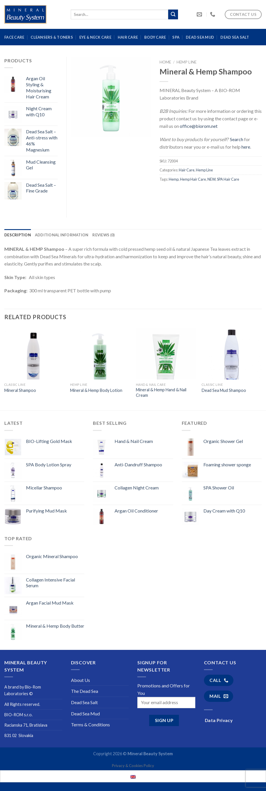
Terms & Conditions (90, 724)
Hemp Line (186, 62)
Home (165, 62)
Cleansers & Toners (52, 37)
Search (236, 139)
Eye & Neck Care (95, 37)
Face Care (14, 37)
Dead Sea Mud (200, 37)
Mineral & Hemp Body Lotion (96, 390)
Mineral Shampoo (20, 390)
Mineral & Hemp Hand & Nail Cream (161, 392)
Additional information (62, 235)
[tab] (17, 235)
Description (17, 235)
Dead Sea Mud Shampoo (224, 390)
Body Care (155, 37)
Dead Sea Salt (234, 37)
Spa (175, 37)
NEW (211, 179)
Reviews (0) (103, 235)
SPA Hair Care (228, 179)
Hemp (174, 179)
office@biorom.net (199, 126)
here (245, 146)
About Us (80, 680)
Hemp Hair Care (193, 179)
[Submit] (173, 14)
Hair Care (128, 37)
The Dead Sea (84, 691)
